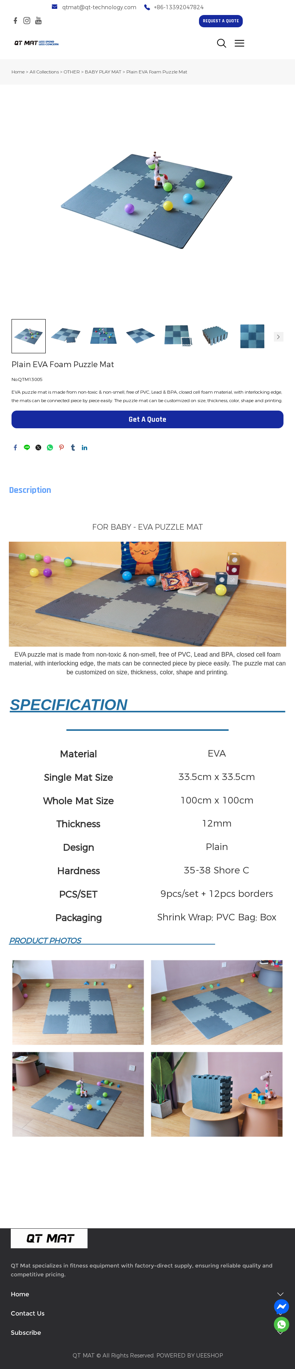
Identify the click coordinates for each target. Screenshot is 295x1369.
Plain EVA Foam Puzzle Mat (156, 72)
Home (18, 72)
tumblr (73, 447)
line (27, 447)
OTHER (72, 72)
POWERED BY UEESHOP (189, 1355)
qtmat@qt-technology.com (99, 7)
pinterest (61, 447)
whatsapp (50, 447)
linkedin (84, 447)
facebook (15, 447)
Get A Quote (147, 420)
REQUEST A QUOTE (221, 21)
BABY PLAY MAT (103, 72)
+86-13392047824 (179, 7)
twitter (38, 447)
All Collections (44, 72)
